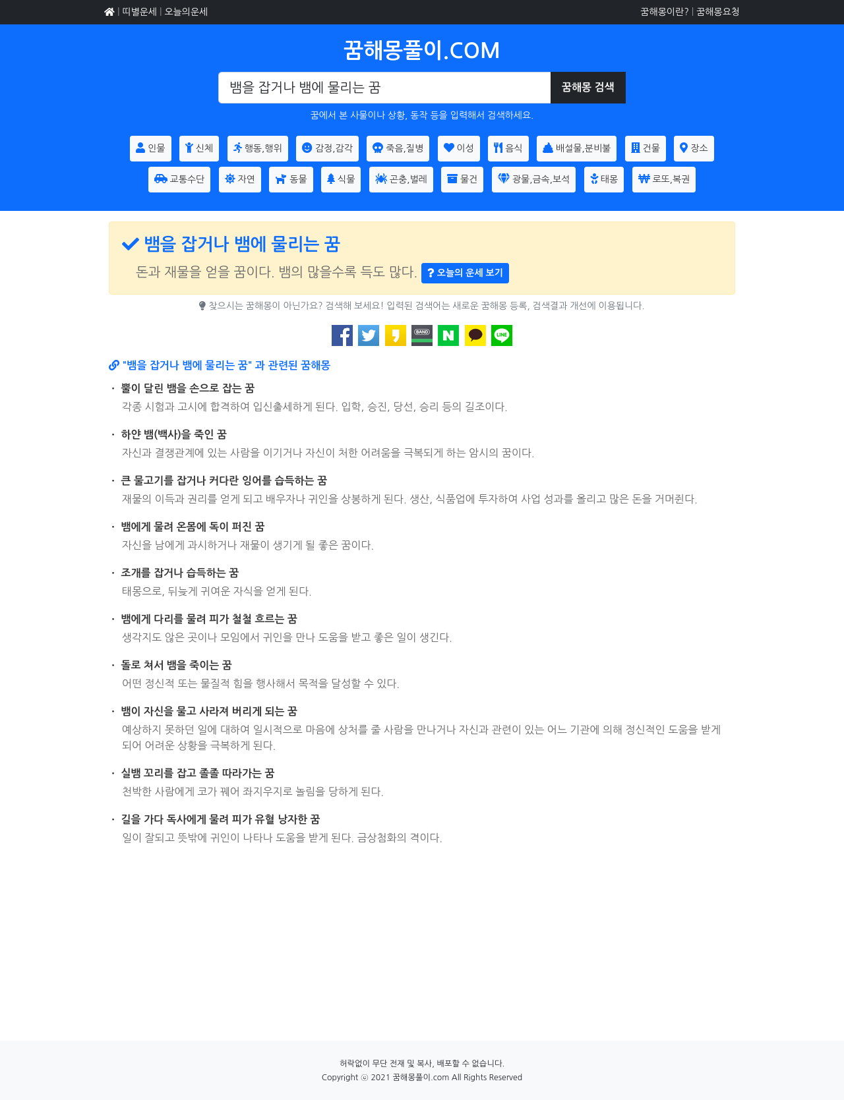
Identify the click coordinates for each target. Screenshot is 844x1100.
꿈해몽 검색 (588, 87)
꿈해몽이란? (664, 11)
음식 (508, 147)
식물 (341, 178)
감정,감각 (327, 147)
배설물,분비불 (577, 147)
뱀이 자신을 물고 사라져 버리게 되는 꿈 (209, 711)
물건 (462, 178)
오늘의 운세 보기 (465, 272)
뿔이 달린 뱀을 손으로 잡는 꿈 (188, 388)
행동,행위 (257, 147)
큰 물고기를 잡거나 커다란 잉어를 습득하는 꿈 (224, 481)
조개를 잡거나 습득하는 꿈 (180, 573)
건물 (645, 147)
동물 (291, 178)
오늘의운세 (186, 11)
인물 (150, 147)
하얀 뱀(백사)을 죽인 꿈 (174, 435)
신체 (199, 147)
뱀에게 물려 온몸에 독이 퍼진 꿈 (193, 527)
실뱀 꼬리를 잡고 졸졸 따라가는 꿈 (198, 773)
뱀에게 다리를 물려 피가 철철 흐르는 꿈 (209, 619)
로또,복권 (664, 178)
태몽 (604, 178)
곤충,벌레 (401, 178)
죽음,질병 (398, 147)
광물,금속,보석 (534, 178)
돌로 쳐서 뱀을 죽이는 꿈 (176, 665)
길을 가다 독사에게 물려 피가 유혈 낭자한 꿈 (220, 820)
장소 (694, 147)
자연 (240, 178)
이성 (459, 147)
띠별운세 (139, 11)
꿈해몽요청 (718, 11)
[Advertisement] (422, 948)
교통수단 (179, 178)
